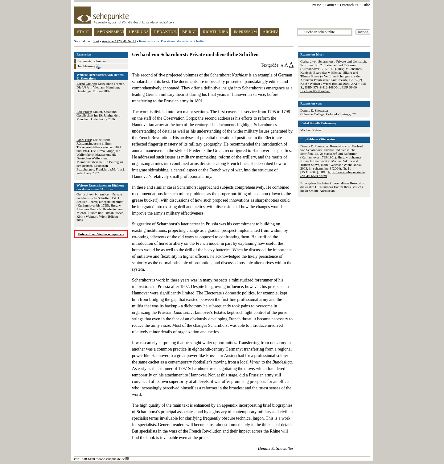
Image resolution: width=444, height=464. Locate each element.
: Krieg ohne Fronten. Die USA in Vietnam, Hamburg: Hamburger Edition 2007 (100, 87)
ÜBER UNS (139, 31)
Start (96, 41)
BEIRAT (189, 31)
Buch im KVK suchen (315, 91)
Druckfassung (88, 66)
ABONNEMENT (110, 31)
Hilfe (366, 5)
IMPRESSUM (245, 31)
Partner (330, 5)
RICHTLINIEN (215, 31)
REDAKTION (166, 31)
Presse (316, 5)
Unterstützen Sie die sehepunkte (101, 234)
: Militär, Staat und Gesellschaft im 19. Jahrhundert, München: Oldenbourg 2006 (98, 115)
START (83, 31)
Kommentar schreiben (91, 61)
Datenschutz (349, 5)
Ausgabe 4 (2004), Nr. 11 (119, 41)
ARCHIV (270, 31)
